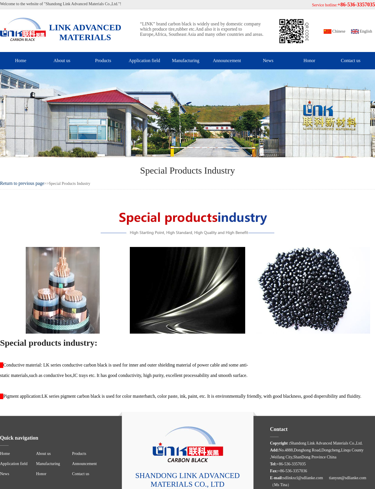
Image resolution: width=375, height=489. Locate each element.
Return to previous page (22, 183)
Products (103, 60)
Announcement (227, 60)
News (268, 60)
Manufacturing (185, 60)
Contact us (351, 60)
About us (61, 60)
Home (20, 60)
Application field (144, 60)
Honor (309, 60)
